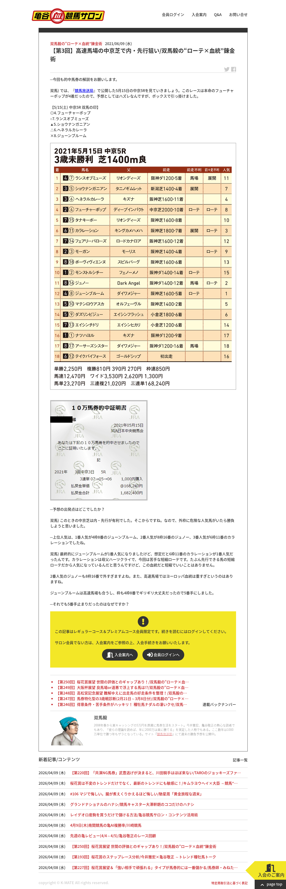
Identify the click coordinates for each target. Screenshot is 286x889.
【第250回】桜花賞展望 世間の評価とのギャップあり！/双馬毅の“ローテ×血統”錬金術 (143, 846)
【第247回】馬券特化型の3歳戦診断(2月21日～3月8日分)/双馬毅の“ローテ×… (122, 698)
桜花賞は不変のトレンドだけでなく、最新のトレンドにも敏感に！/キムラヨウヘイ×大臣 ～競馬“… (154, 783)
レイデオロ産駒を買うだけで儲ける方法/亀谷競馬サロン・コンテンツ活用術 (134, 814)
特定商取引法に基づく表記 (229, 883)
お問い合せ (238, 14)
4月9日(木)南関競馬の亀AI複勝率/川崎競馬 (105, 825)
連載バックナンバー (219, 704)
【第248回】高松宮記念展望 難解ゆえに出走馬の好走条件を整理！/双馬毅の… (121, 693)
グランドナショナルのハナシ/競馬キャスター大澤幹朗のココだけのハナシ (132, 804)
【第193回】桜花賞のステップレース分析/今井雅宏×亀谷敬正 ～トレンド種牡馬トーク (143, 856)
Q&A (218, 14)
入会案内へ (120, 655)
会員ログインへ (163, 655)
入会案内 (199, 14)
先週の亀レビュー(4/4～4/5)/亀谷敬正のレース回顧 (113, 835)
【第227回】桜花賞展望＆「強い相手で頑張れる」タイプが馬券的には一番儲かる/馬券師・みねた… (154, 867)
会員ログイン (173, 14)
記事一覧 (240, 760)
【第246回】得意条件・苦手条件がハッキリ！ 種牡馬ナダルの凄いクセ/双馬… (121, 704)
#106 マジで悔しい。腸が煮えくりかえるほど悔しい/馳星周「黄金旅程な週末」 (137, 794)
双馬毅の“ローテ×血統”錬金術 (76, 43)
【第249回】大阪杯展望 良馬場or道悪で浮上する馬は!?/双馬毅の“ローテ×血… (122, 687)
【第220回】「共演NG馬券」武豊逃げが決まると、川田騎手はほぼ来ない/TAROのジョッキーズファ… (155, 772)
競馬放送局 (84, 90)
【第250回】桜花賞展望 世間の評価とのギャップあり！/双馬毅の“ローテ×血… (122, 682)
